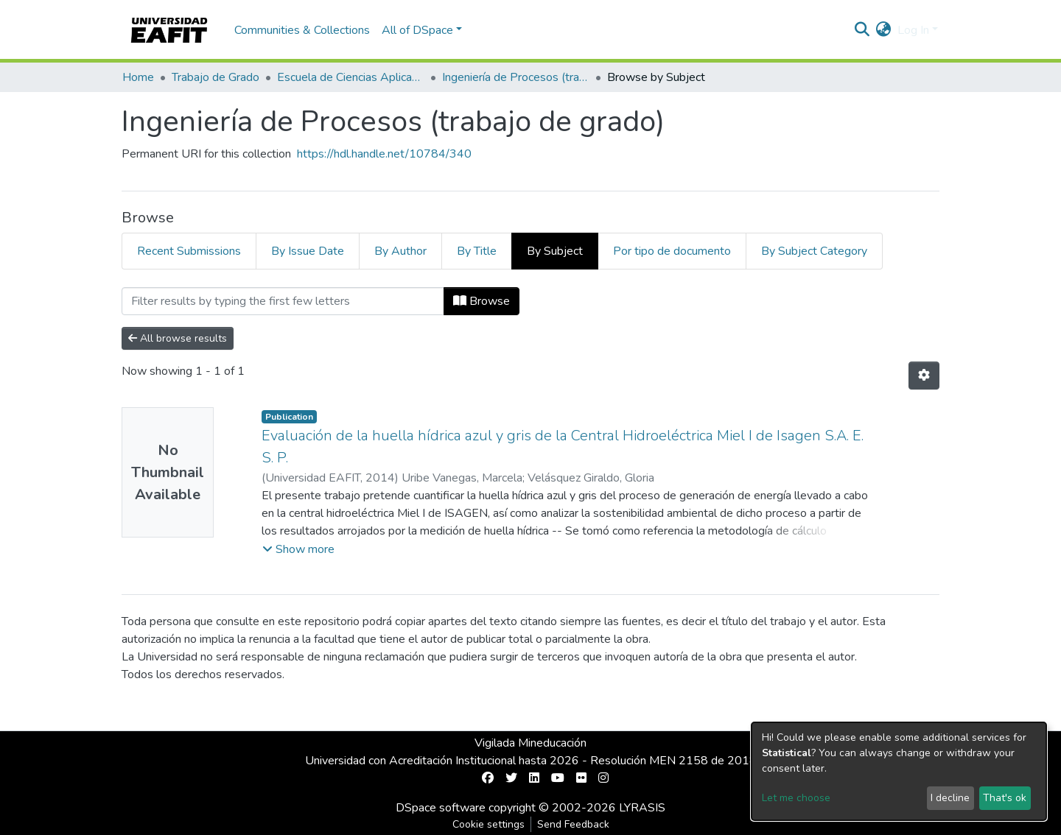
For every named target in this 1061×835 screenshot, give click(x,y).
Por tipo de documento (672, 251)
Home (138, 77)
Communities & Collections (302, 30)
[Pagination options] (923, 376)
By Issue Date (307, 251)
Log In (913, 30)
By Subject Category (814, 251)
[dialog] (899, 771)
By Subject (555, 251)
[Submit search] (862, 30)
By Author (400, 251)
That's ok (1004, 798)
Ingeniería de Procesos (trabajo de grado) (515, 77)
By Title (477, 251)
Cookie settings (488, 824)
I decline (950, 798)
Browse (481, 301)
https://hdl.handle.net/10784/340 (384, 154)
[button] (884, 30)
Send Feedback (573, 824)
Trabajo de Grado (215, 77)
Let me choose (796, 798)
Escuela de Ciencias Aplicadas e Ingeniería (350, 77)
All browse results (177, 338)
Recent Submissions (189, 251)
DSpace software (441, 808)
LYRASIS (642, 808)
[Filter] (283, 301)
